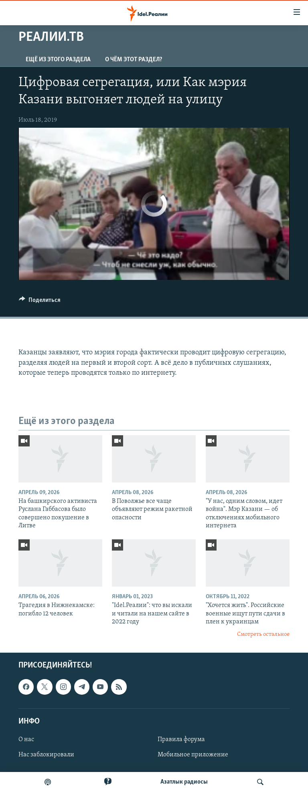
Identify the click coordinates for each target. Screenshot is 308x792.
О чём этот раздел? (133, 59)
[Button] (40, 302)
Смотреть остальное (263, 634)
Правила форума (181, 739)
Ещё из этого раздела (58, 59)
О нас (26, 739)
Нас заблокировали (46, 755)
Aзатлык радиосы (184, 782)
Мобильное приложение (193, 755)
